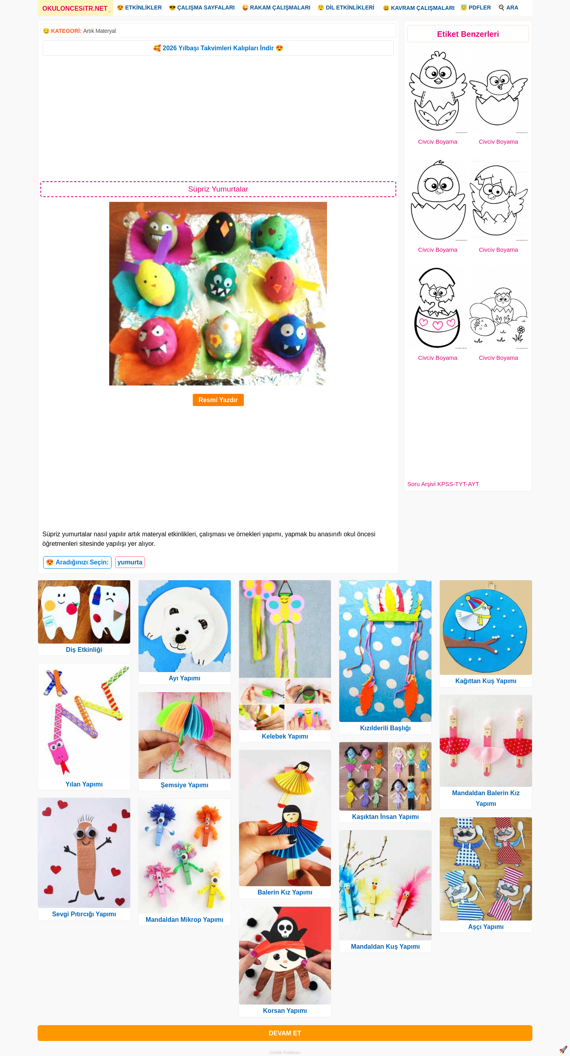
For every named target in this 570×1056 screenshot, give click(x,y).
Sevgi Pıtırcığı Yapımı (84, 914)
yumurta (130, 562)
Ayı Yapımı (184, 678)
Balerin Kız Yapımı (285, 892)
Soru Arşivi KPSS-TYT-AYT (443, 484)
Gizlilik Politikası (285, 1052)
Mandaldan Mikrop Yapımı (184, 919)
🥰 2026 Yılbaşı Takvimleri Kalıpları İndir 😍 (218, 48)
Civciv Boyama (437, 141)
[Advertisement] (218, 118)
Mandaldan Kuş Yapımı (385, 946)
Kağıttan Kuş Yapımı (485, 681)
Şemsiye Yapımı (185, 785)
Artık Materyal (99, 31)
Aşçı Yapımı (486, 926)
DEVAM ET (285, 1033)
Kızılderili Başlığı (385, 728)
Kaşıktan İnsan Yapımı (385, 816)
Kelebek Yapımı (285, 736)
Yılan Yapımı (84, 784)
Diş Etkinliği (84, 649)
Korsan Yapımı (285, 1010)
